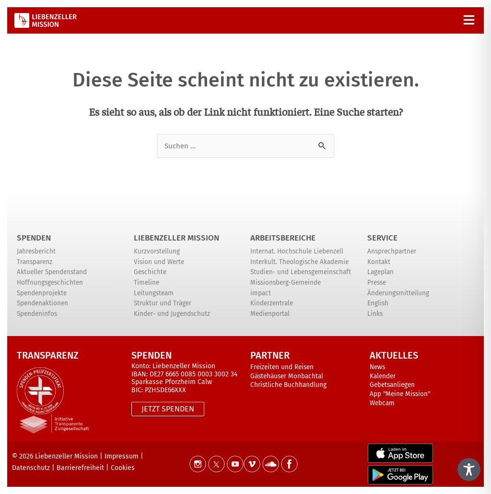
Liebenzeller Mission (176, 238)
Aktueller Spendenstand (52, 272)
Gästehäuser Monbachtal (286, 376)
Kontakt (378, 262)
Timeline (146, 282)
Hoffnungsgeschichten (50, 282)
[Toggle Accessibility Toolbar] (468, 469)
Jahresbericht (36, 251)
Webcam (382, 403)
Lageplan (380, 272)
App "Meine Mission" (400, 394)
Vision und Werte (159, 262)
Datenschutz (31, 468)
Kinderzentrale (271, 303)
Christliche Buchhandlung (288, 385)
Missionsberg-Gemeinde (285, 282)
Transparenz (34, 262)
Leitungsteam (154, 293)
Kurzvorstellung (157, 251)
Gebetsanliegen (392, 385)
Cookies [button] (123, 468)
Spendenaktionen (42, 303)
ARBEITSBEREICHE (283, 238)
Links (375, 314)
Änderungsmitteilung (398, 293)
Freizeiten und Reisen (282, 367)
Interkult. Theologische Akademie (299, 262)
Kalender (383, 376)
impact (260, 293)
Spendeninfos (37, 314)
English (377, 303)
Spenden (34, 238)
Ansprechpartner (391, 251)
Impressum (122, 456)
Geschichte (150, 272)
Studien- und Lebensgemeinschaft (300, 272)
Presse (376, 282)
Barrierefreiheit (80, 468)
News (377, 367)
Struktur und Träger (162, 303)
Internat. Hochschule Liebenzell (296, 251)
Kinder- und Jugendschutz (172, 314)
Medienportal (270, 314)
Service (382, 238)
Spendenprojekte (42, 293)
